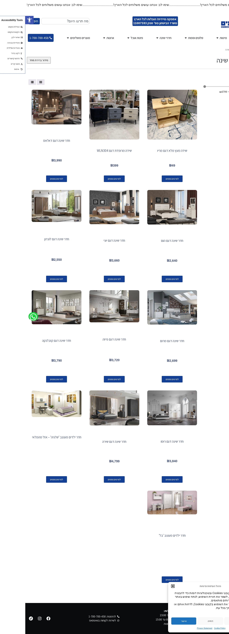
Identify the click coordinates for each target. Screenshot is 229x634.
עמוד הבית (222, 49)
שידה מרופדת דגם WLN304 (89, 150)
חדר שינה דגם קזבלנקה (31, 340)
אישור (158, 621)
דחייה (185, 621)
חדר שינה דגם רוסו (146, 441)
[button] (4, 20)
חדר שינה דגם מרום (147, 341)
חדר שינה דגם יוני (89, 240)
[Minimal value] (202, 86)
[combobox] (40, 21)
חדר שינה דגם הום (147, 240)
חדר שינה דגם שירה (89, 441)
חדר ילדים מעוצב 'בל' (146, 535)
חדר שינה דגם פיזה (89, 339)
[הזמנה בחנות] (13, 60)
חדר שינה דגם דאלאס (31, 140)
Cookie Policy (194, 628)
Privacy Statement (179, 628)
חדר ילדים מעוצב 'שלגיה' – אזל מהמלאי (31, 437)
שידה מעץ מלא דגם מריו (147, 150)
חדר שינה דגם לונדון (31, 239)
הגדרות (211, 621)
